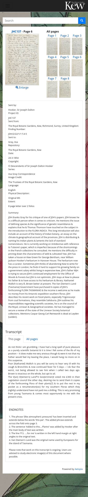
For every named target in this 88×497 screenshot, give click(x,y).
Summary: (13, 212)
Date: (11, 153)
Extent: (11, 201)
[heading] (22, 31)
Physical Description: (19, 193)
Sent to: (12, 137)
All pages (32, 339)
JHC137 (16, 31)
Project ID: (13, 113)
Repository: (14, 145)
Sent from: (13, 121)
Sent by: (12, 105)
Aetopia (79, 469)
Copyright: (13, 161)
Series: (11, 169)
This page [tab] (14, 339)
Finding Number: (17, 129)
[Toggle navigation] (7, 5)
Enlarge (22, 61)
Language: (13, 185)
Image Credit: (15, 177)
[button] (81, 20)
